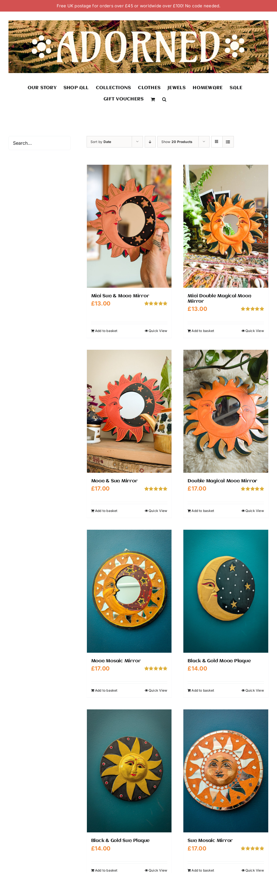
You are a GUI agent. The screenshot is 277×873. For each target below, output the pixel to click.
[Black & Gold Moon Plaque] (225, 591)
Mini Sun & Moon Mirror (120, 296)
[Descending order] (150, 142)
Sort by (101, 142)
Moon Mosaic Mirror (116, 661)
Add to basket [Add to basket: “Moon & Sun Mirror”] (106, 511)
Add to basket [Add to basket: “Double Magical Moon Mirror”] (203, 511)
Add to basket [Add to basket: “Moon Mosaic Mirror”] (106, 690)
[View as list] (228, 141)
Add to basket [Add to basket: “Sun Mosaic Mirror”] (203, 870)
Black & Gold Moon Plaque (219, 661)
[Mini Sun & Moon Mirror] (129, 226)
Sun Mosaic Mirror (210, 840)
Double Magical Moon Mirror (222, 481)
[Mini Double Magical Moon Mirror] (225, 226)
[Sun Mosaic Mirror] (225, 770)
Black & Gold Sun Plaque (120, 840)
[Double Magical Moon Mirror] (225, 411)
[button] (164, 99)
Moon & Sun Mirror (114, 481)
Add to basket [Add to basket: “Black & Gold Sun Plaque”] (106, 870)
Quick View (158, 331)
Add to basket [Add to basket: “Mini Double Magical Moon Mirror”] (203, 331)
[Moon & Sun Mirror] (129, 411)
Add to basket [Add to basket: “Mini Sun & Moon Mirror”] (106, 331)
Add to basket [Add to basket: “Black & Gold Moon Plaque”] (203, 690)
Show (177, 142)
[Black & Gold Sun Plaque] (129, 770)
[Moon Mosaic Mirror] (129, 591)
